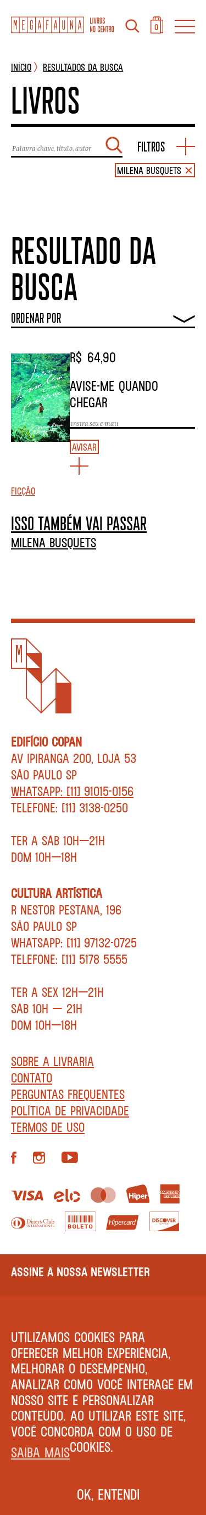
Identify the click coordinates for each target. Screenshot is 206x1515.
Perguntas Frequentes (68, 1094)
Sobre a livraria (52, 1061)
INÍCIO (21, 67)
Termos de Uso (48, 1127)
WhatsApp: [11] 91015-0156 (72, 791)
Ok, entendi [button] (108, 1494)
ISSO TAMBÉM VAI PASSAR (79, 523)
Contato (31, 1077)
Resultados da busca (83, 67)
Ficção (23, 491)
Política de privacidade (70, 1110)
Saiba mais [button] (40, 1452)
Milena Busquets (53, 542)
